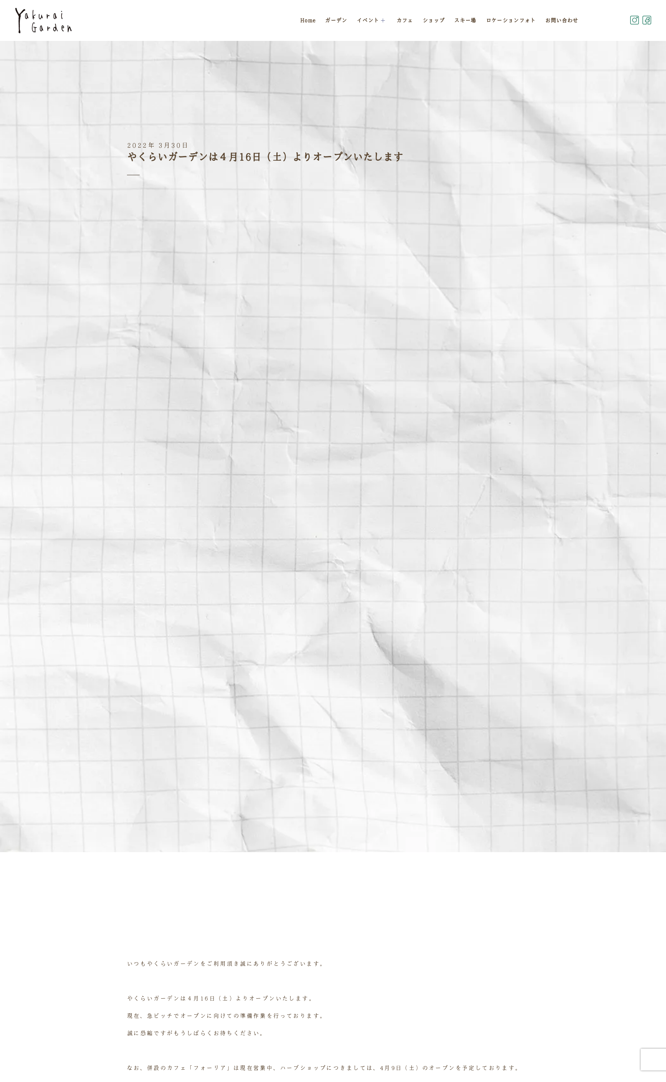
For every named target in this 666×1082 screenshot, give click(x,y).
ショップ (434, 20)
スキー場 (465, 20)
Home (308, 20)
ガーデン (337, 20)
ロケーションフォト (511, 20)
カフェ (405, 20)
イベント (372, 20)
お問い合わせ (561, 20)
